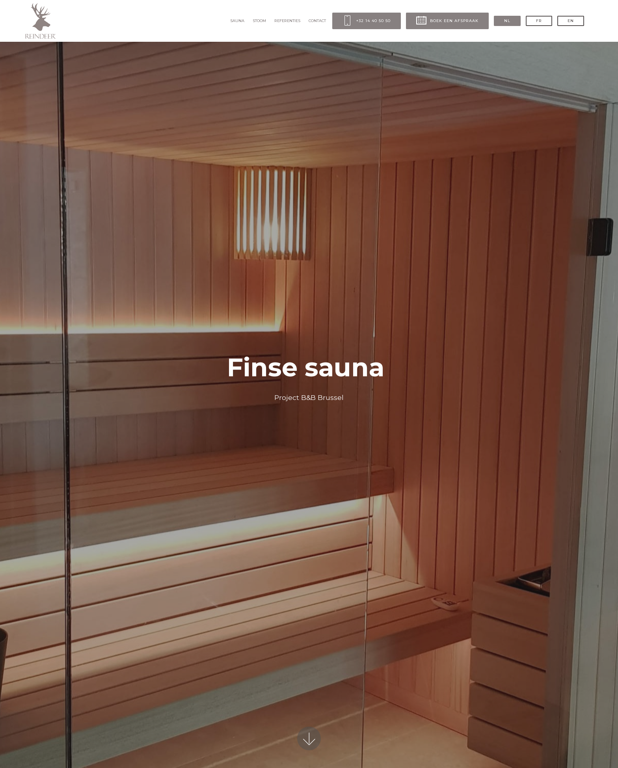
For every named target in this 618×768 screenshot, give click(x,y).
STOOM (259, 21)
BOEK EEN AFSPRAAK (447, 21)
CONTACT (317, 21)
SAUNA (237, 21)
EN (571, 21)
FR (539, 21)
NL (507, 21)
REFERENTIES (287, 21)
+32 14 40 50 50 (367, 21)
